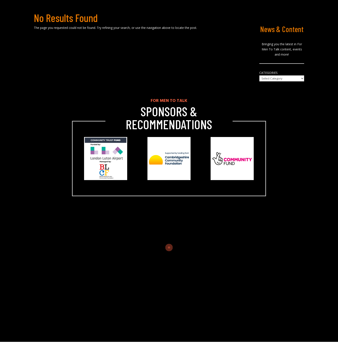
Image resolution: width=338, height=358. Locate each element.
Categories (268, 73)
